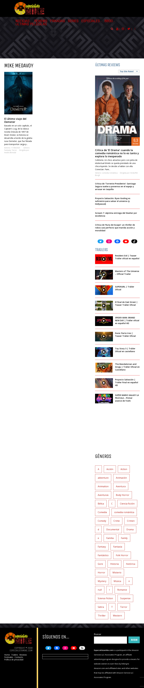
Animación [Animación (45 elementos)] (121, 477)
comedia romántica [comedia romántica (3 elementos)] (124, 512)
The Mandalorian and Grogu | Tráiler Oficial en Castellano (127, 367)
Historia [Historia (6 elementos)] (114, 563)
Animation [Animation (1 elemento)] (103, 486)
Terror (14, 150)
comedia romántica (110, 173)
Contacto (19, 657)
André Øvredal (10, 152)
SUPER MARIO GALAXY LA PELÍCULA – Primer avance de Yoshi (127, 398)
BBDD (108, 21)
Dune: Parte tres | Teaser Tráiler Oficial (125, 334)
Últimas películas (31, 24)
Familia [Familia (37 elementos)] (110, 538)
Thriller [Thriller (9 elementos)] (102, 615)
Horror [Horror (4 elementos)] (101, 572)
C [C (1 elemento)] (112, 503)
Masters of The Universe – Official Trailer (127, 272)
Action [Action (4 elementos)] (124, 469)
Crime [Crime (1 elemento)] (116, 520)
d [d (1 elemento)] (98, 529)
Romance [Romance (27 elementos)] (122, 589)
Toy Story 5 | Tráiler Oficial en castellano (125, 350)
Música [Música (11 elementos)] (117, 581)
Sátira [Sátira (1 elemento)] (101, 607)
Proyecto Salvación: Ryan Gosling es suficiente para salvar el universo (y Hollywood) (112, 201)
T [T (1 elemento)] (112, 607)
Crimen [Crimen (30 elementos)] (131, 520)
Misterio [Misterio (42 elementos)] (116, 572)
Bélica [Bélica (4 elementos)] (101, 503)
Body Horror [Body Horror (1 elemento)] (122, 495)
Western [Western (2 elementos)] (117, 615)
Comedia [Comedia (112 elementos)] (102, 512)
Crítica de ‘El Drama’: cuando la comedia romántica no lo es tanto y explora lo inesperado (117, 153)
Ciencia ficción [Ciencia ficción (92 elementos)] (127, 503)
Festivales (8, 657)
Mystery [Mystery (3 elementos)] (102, 581)
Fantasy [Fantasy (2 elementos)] (102, 546)
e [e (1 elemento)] (98, 538)
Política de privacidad (13, 660)
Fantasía (7, 150)
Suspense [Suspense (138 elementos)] (125, 598)
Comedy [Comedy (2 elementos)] (102, 520)
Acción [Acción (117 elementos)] (109, 469)
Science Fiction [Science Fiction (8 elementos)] (105, 598)
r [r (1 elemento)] (109, 589)
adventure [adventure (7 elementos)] (103, 477)
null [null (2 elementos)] (100, 589)
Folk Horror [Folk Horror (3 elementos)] (122, 555)
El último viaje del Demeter (15, 120)
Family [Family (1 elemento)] (124, 538)
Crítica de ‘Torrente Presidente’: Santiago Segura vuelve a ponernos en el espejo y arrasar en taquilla (115, 186)
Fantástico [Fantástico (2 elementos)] (103, 555)
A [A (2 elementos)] (98, 469)
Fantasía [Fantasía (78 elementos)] (117, 546)
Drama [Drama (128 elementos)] (130, 529)
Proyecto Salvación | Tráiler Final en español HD (126, 382)
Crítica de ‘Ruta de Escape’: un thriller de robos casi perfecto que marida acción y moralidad (115, 227)
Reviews (40, 21)
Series (73, 21)
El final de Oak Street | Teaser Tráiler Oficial (126, 303)
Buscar (97, 634)
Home (7, 655)
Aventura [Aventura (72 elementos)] (121, 486)
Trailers (14, 655)
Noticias (22, 21)
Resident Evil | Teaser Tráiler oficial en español (127, 257)
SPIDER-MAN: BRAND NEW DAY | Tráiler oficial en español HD (127, 320)
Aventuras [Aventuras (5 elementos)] (103, 495)
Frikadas (57, 21)
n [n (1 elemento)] (129, 581)
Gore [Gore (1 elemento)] (100, 563)
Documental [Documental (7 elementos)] (112, 529)
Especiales (90, 21)
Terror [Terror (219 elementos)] (123, 607)
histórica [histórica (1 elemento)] (130, 563)
